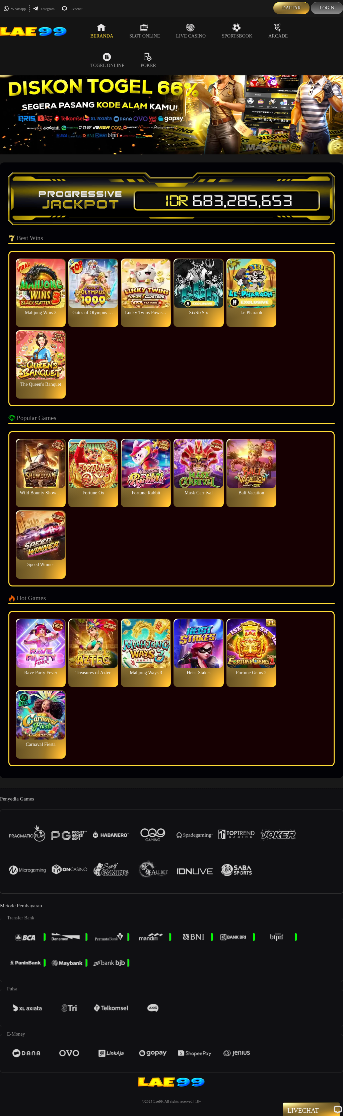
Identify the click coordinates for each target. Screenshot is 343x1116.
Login (327, 7)
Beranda (101, 31)
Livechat (72, 9)
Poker (148, 60)
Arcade (278, 31)
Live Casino (191, 31)
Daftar (291, 7)
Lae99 (158, 1101)
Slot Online (144, 31)
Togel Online (107, 60)
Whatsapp (14, 9)
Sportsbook (237, 31)
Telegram (44, 9)
